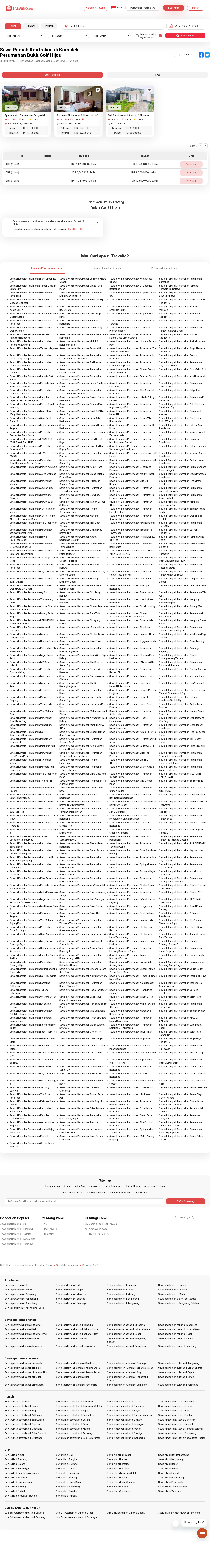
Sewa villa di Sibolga (117, 1486)
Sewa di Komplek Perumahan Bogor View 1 (131, 313)
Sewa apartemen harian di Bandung (74, 1325)
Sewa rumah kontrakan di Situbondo (23, 1438)
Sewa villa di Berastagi (118, 1464)
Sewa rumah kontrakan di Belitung (124, 1419)
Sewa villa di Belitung (67, 1464)
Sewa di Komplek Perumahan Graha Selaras (181, 1066)
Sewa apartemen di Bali (13, 1223)
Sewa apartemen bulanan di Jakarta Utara (78, 1368)
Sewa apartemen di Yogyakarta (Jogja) (25, 1308)
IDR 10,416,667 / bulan (84, 180)
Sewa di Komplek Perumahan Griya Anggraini (33, 934)
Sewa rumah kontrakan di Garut (72, 1424)
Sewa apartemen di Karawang (20, 1294)
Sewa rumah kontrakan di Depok (21, 1406)
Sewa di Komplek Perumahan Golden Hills (80, 1031)
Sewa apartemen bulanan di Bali (72, 1377)
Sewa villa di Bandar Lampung (173, 1455)
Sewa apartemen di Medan (172, 1294)
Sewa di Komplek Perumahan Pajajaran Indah (132, 641)
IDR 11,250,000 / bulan (84, 164)
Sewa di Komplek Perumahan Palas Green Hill (182, 746)
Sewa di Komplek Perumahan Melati (77, 1059)
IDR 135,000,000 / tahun (144, 164)
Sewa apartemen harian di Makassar (24, 1346)
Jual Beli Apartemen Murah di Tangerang (179, 1512)
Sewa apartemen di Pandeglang (21, 1298)
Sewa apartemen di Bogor (69, 1289)
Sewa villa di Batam (15, 1464)
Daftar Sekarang (185, 1201)
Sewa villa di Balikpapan (119, 1455)
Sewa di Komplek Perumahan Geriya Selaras (82, 432)
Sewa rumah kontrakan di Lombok (176, 1424)
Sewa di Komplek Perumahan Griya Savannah (182, 1073)
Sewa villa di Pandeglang (171, 1477)
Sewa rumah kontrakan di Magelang (23, 1429)
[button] (53, 222)
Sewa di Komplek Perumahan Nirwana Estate (33, 641)
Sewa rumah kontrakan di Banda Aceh (75, 1415)
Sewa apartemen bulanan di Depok (176, 1372)
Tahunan (49, 26)
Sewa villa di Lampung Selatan (122, 1473)
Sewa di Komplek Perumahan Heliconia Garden (183, 1087)
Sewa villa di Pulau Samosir (121, 1482)
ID (118, 7)
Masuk (195, 7)
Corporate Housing (95, 7)
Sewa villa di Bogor (168, 1464)
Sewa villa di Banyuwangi (171, 1459)
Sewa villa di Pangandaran (18, 1482)
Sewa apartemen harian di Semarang (126, 1346)
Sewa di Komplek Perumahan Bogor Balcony (181, 641)
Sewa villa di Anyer (14, 1455)
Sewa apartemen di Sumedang (21, 1303)
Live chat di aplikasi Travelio (101, 1223)
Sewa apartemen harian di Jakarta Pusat (77, 1334)
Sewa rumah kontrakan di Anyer (123, 1410)
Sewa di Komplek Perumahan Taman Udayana (33, 348)
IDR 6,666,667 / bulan (84, 172)
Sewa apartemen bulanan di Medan (23, 1377)
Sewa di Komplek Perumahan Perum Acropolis (33, 467)
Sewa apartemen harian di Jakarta (23, 1325)
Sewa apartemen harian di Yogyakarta (76, 1346)
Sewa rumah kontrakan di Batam (73, 1419)
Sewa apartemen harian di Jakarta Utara (77, 1329)
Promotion (48, 1234)
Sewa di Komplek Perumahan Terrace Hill (80, 348)
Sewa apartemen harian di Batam (175, 1338)
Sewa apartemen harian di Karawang (177, 1346)
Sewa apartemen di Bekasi (18, 1289)
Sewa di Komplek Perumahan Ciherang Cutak (33, 997)
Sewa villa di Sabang (15, 1486)
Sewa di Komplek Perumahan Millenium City (131, 662)
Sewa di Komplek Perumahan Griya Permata (32, 1073)
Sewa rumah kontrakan (17, 1401)
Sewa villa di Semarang (68, 1486)
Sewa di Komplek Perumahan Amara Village (181, 1052)
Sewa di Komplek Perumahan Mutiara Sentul (82, 627)
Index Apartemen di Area (87, 1186)
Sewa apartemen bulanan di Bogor (125, 1372)
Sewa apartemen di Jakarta (15, 1234)
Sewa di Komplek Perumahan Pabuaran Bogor (83, 990)
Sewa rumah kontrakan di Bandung (176, 1401)
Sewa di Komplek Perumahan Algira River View (83, 976)
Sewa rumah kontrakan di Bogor (21, 1410)
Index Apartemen (113, 1186)
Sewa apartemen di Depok (120, 1289)
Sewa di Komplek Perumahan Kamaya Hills (131, 920)
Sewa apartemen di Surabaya (16, 1244)
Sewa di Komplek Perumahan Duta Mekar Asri (182, 369)
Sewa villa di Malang (66, 1477)
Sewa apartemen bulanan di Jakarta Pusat (78, 1372)
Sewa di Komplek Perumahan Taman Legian (131, 676)
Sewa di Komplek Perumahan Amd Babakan (131, 983)
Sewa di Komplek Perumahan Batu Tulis (79, 613)
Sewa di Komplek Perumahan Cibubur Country (182, 669)
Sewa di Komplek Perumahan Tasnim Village (132, 871)
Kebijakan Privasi (43, 1265)
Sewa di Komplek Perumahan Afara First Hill (131, 564)
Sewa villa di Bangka (66, 1459)
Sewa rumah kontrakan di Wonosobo (126, 1438)
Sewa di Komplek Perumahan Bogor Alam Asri (33, 1031)
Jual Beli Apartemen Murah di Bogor (74, 1512)
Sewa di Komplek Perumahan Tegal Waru (130, 1038)
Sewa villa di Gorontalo (118, 1468)
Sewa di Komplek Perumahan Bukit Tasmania (33, 976)
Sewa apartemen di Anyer (18, 1285)
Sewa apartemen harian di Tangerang (177, 1325)
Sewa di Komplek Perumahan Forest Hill (30, 690)
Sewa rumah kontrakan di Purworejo (75, 1433)
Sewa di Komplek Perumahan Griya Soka (130, 578)
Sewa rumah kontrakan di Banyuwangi (24, 1419)
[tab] (53, 222)
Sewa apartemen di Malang (121, 1294)
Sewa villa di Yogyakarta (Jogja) (21, 1495)
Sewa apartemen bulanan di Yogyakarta (76, 1384)
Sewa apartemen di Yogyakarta (18, 1239)
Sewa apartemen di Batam (172, 1285)
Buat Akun (173, 7)
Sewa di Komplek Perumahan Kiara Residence (33, 878)
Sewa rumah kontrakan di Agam (72, 1410)
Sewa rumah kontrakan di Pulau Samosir (26, 1433)
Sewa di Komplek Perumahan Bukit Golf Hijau (82, 299)
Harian (12, 26)
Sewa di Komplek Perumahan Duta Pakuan (181, 320)
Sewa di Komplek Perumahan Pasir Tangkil (81, 1038)
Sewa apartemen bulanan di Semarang (127, 1384)
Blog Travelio (50, 1228)
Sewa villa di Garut (65, 1468)
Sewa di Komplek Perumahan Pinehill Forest (32, 801)
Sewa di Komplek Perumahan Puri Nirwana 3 (181, 683)
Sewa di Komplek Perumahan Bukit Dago (30, 676)
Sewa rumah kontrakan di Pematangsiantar (180, 1429)
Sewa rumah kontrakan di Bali (173, 1410)
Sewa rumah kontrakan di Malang (73, 1429)
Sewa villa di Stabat (15, 1491)
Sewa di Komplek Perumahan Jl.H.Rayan (130, 1094)
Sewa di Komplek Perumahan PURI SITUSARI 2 (183, 843)
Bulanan (31, 26)
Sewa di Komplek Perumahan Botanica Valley (182, 1010)
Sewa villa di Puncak (66, 1495)
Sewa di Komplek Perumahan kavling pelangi (132, 522)
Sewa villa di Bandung (16, 1459)
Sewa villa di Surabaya (118, 1491)
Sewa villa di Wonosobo (170, 1491)
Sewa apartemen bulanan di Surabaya (127, 1363)
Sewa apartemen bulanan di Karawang (178, 1384)
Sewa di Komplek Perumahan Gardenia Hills (131, 1087)
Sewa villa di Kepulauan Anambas (22, 1473)
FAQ (44, 1223)
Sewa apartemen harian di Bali (71, 1338)
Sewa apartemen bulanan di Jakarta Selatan (130, 1368)
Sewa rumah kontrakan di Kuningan (125, 1424)
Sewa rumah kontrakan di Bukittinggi (177, 1419)
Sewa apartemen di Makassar (71, 1294)
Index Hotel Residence (121, 1192)
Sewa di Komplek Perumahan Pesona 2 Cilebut (183, 822)
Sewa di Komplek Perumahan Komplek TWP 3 (132, 732)
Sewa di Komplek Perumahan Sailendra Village (83, 1073)
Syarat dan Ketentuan (67, 1265)
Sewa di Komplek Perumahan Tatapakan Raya (182, 976)
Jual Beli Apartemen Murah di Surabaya (76, 1517)
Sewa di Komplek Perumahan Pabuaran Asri (32, 746)
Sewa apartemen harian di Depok (175, 1334)
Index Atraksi (133, 1186)
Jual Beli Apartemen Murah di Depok (126, 1512)
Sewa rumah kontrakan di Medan (124, 1429)
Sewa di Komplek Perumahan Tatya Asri (179, 390)
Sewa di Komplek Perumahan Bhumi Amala (131, 766)
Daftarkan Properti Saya (142, 7)
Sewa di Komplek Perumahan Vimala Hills (31, 704)
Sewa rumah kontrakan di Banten (175, 1415)
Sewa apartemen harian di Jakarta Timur (26, 1334)
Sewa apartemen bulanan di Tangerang (178, 1363)
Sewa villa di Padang (117, 1477)
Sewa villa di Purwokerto (170, 1482)
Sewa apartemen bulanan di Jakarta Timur (27, 1372)
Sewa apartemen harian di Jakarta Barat (179, 1329)
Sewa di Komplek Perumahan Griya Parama (81, 1108)
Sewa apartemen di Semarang (123, 1298)
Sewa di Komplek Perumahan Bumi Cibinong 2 (82, 934)
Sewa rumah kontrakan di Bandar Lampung (129, 1415)
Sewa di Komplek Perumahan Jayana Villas (181, 850)
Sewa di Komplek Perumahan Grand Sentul (131, 299)
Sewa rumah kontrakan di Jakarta (124, 1401)
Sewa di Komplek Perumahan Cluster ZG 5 (180, 892)
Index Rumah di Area (72, 1192)
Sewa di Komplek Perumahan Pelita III (29, 1136)
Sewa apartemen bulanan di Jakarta (23, 1363)
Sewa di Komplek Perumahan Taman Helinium (182, 794)
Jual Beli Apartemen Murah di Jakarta (24, 1512)
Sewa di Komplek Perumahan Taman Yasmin (132, 592)
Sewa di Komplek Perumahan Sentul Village (131, 913)
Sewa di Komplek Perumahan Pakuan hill (30, 1066)
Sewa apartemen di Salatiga (70, 1298)
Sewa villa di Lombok (169, 1473)
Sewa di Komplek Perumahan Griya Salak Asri (132, 1052)
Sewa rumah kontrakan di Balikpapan (24, 1415)
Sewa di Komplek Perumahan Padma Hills (80, 1052)
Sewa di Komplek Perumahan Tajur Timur (130, 1031)
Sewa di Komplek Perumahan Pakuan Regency (183, 446)
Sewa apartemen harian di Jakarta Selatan (129, 1329)
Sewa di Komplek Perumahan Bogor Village (181, 780)
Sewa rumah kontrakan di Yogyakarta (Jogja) (181, 1438)
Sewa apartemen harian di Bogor (124, 1334)
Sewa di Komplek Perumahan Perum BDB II (31, 502)
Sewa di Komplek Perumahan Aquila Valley (31, 488)
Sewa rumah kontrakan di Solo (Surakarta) (78, 1438)
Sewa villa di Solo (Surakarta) (173, 1486)
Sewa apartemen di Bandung (16, 1228)
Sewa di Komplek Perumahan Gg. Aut (29, 592)
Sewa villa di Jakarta (168, 1468)
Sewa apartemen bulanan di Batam (176, 1377)
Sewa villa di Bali (64, 1455)
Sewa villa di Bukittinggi (17, 1468)
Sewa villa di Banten (117, 1459)
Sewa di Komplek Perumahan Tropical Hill (31, 780)
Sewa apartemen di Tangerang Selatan (178, 1303)
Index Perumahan (96, 1192)
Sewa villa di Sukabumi (67, 1491)
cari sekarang (185, 35)
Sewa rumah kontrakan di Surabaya (125, 1406)
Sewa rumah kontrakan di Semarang (177, 1433)
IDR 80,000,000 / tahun (144, 172)
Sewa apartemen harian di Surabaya (126, 1325)
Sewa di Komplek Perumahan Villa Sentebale (82, 1010)
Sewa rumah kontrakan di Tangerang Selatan (79, 1406)
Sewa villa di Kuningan (67, 1473)
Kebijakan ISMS (90, 1265)
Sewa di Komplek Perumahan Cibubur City (80, 327)
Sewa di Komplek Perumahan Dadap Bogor (181, 969)
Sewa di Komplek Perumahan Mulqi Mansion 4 (33, 892)
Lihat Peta (185, 55)
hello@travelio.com (96, 1228)
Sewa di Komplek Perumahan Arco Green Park (182, 585)
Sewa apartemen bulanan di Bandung (75, 1363)
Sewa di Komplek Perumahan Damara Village (82, 1045)
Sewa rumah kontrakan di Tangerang (75, 1401)
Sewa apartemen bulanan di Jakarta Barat (180, 1368)
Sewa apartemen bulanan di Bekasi (23, 1368)
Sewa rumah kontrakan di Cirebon (22, 1424)
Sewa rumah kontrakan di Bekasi (175, 1406)
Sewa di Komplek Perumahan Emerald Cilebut (132, 376)
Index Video (142, 1192)
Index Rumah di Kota (154, 1186)
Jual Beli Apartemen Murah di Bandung (25, 1517)
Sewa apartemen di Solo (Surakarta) (177, 1298)
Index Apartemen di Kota (58, 1186)
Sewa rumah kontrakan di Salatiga (124, 1433)
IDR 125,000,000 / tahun (144, 180)
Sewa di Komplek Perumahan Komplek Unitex (132, 634)
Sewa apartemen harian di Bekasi (22, 1329)
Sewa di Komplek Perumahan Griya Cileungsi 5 (33, 571)
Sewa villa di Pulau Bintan (69, 1482)
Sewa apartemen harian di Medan (22, 1338)
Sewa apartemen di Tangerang (123, 1303)
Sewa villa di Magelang (16, 1477)
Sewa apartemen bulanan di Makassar (24, 1384)
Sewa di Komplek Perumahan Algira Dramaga (33, 474)
